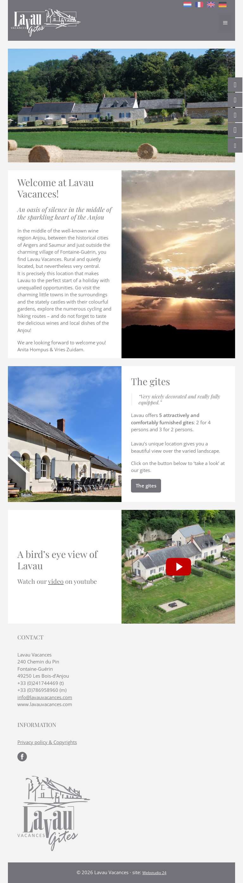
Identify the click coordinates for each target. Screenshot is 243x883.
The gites (146, 485)
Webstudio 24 (154, 872)
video (56, 581)
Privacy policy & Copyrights (47, 742)
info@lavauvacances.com (44, 697)
